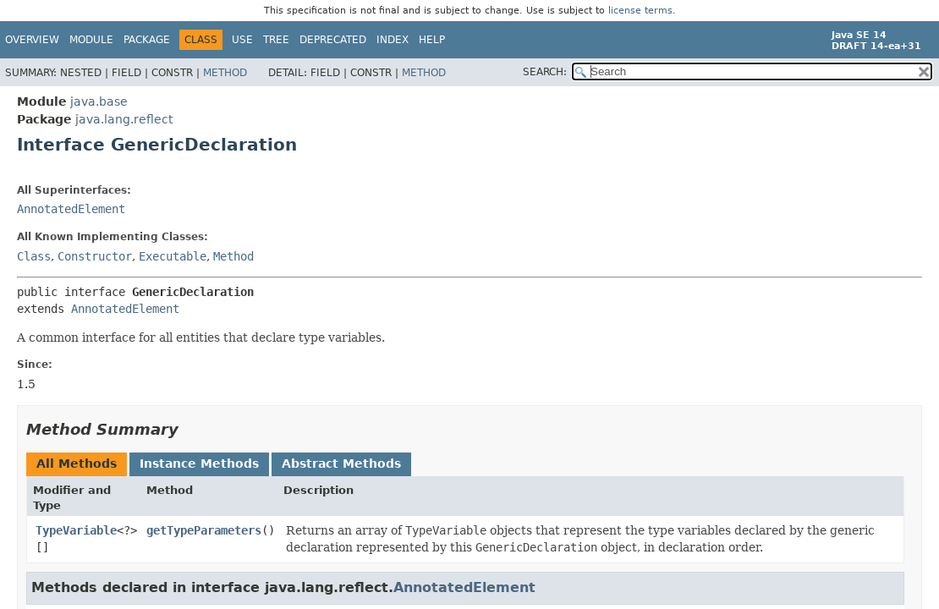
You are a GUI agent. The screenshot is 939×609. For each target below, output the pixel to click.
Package (147, 40)
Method (225, 73)
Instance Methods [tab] (199, 463)
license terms (640, 10)
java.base (99, 101)
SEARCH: (545, 72)
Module (91, 40)
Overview (32, 40)
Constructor (95, 256)
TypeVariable (76, 530)
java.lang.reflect (124, 119)
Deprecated (332, 40)
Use (242, 40)
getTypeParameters (203, 530)
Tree (276, 40)
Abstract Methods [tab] (341, 463)
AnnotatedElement (71, 209)
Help (432, 40)
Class (34, 256)
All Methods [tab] (76, 463)
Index (392, 40)
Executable (172, 256)
